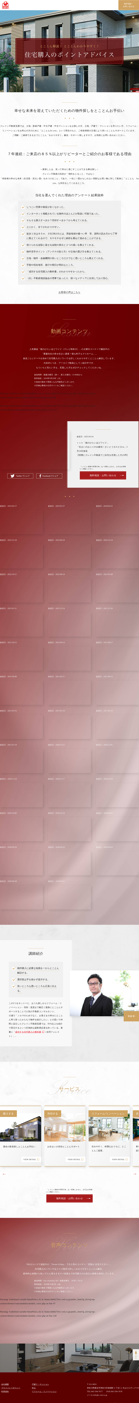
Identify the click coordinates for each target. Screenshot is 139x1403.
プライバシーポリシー (10, 1388)
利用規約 (5, 1391)
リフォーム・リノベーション (44, 1391)
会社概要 (5, 1384)
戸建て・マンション (40, 1384)
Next (135, 1174)
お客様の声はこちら (69, 292)
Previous (4, 1174)
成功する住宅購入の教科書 (28, 1032)
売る (34, 1388)
